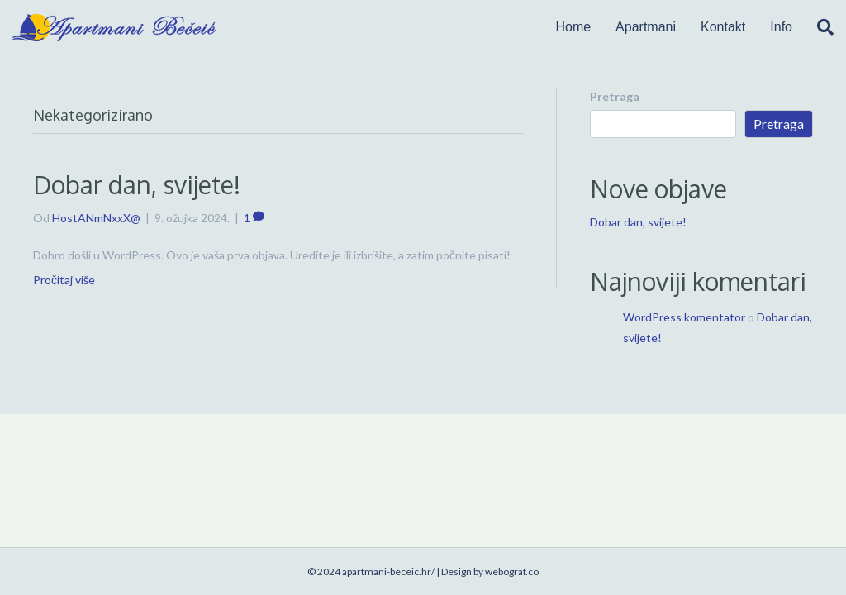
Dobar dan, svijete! (136, 184)
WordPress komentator (684, 317)
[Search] (819, 27)
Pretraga (614, 96)
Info (781, 27)
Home (573, 27)
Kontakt (723, 27)
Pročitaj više (64, 280)
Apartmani (645, 27)
